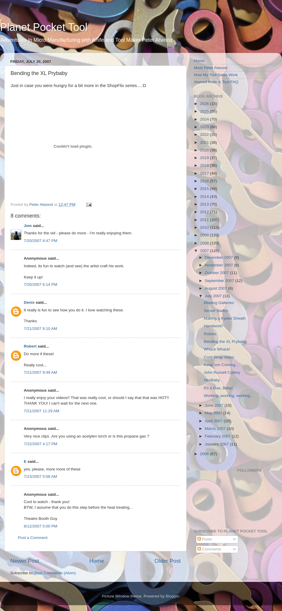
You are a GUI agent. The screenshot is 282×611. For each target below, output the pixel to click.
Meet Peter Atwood (210, 68)
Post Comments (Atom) (55, 573)
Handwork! (213, 326)
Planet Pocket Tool (44, 27)
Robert (30, 346)
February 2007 (218, 436)
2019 (205, 158)
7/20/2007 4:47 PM (40, 240)
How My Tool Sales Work (216, 75)
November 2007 (219, 265)
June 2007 (214, 405)
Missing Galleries (219, 303)
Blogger (172, 596)
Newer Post (24, 561)
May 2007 (214, 413)
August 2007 (216, 288)
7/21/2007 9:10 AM (40, 328)
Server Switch (216, 310)
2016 (205, 181)
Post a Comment (33, 537)
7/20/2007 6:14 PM (40, 284)
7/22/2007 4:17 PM (40, 444)
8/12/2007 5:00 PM (40, 526)
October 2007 (217, 273)
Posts (204, 539)
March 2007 (216, 428)
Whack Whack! (217, 349)
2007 (205, 250)
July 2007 (214, 296)
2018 (205, 165)
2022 (205, 134)
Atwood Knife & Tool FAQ (216, 82)
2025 (205, 111)
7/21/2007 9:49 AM (40, 372)
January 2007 (217, 444)
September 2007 (220, 280)
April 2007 (214, 421)
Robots (210, 334)
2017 (205, 173)
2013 (205, 204)
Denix (29, 302)
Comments (209, 549)
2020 (205, 150)
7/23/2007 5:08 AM (40, 476)
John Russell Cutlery (222, 372)
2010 (205, 227)
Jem (28, 225)
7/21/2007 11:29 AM (41, 411)
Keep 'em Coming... (221, 365)
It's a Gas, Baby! (218, 388)
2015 (205, 188)
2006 (205, 454)
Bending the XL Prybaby (225, 341)
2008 (205, 243)
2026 (205, 103)
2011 (205, 220)
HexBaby (212, 380)
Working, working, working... (229, 395)
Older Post (168, 561)
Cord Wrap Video (219, 357)
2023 (205, 127)
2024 (205, 119)
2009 (205, 235)
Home (96, 561)
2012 (205, 212)
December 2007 (219, 257)
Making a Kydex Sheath (225, 318)
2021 (205, 142)
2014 (205, 196)
